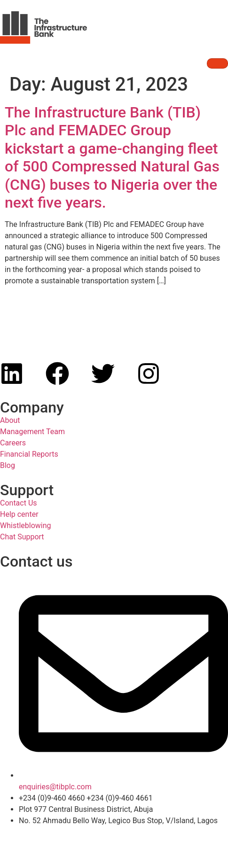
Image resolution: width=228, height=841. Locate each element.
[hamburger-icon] (217, 63)
